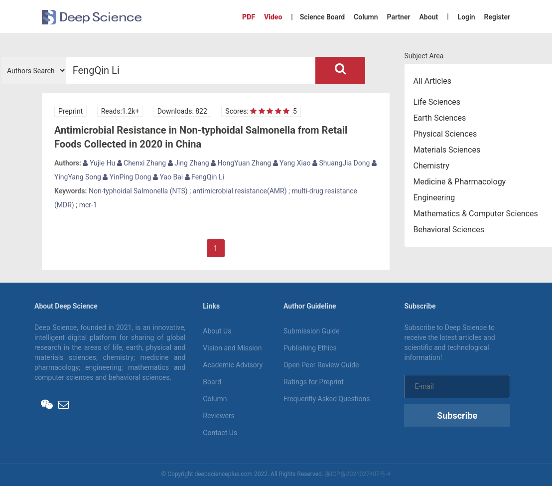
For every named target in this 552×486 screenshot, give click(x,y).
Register (497, 17)
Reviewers (219, 416)
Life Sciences (437, 102)
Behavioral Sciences (449, 229)
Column (366, 17)
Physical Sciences (445, 134)
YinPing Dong (127, 177)
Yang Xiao (292, 163)
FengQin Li (204, 177)
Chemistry (431, 165)
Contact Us (220, 433)
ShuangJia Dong (341, 163)
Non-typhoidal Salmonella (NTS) (138, 191)
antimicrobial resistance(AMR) (240, 191)
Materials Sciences (447, 150)
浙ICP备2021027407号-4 (358, 474)
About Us (217, 331)
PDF (248, 17)
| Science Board (318, 17)
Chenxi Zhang (141, 163)
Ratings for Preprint (313, 382)
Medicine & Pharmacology (460, 181)
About (428, 17)
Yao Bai (168, 177)
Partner (399, 17)
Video (273, 17)
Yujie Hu (99, 163)
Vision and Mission (232, 348)
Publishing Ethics (310, 348)
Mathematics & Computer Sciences (476, 213)
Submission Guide (311, 331)
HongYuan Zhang (241, 163)
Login (466, 17)
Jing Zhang (188, 163)
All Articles (433, 81)
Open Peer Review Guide (321, 365)
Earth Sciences (440, 118)
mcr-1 (88, 205)
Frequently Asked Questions (326, 399)
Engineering (434, 197)
